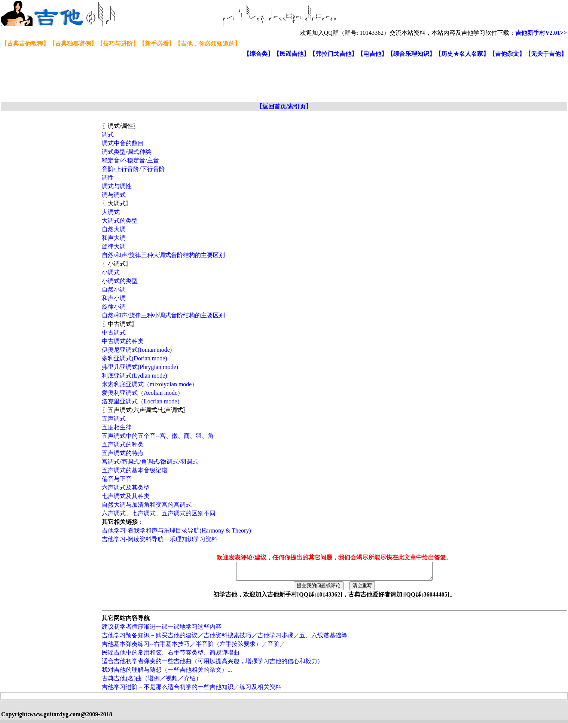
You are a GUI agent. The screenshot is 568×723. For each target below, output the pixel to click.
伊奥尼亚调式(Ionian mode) (137, 350)
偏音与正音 (117, 479)
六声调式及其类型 (126, 487)
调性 (108, 177)
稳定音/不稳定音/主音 (130, 160)
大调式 (111, 212)
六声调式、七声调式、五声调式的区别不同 (159, 513)
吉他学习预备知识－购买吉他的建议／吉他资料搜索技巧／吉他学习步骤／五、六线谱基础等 (224, 638)
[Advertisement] (182, 80)
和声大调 (114, 238)
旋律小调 (114, 306)
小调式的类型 (120, 281)
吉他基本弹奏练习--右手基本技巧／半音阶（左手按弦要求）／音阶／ (193, 647)
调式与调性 (117, 186)
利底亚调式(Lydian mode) (134, 375)
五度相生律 (117, 427)
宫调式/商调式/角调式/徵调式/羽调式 (150, 461)
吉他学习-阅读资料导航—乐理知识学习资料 (159, 539)
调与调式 (114, 195)
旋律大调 (114, 246)
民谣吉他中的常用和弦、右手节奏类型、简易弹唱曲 (170, 656)
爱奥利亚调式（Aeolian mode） (142, 393)
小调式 (111, 272)
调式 (108, 134)
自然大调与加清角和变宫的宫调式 (147, 504)
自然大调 (114, 229)
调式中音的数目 (123, 143)
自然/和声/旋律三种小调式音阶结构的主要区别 (163, 315)
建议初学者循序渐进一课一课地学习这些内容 (162, 630)
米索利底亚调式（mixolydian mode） (150, 384)
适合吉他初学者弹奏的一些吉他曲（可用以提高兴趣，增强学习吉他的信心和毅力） (212, 664)
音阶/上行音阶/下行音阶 (133, 169)
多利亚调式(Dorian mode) (134, 358)
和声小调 (114, 298)
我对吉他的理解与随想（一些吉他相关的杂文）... (167, 673)
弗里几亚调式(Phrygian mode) (140, 367)
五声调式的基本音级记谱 (135, 470)
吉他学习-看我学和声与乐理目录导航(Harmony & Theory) (176, 530)
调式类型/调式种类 (126, 152)
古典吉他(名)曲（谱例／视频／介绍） (152, 681)
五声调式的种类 (123, 444)
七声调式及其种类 (126, 496)
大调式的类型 (120, 220)
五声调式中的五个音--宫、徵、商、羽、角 (158, 436)
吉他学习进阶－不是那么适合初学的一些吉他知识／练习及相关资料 (191, 690)
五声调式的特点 (123, 453)
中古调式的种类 (123, 341)
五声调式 (114, 418)
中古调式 (114, 332)
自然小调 (114, 289)
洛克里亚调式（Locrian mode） (142, 401)
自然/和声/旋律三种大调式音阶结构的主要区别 (163, 255)
